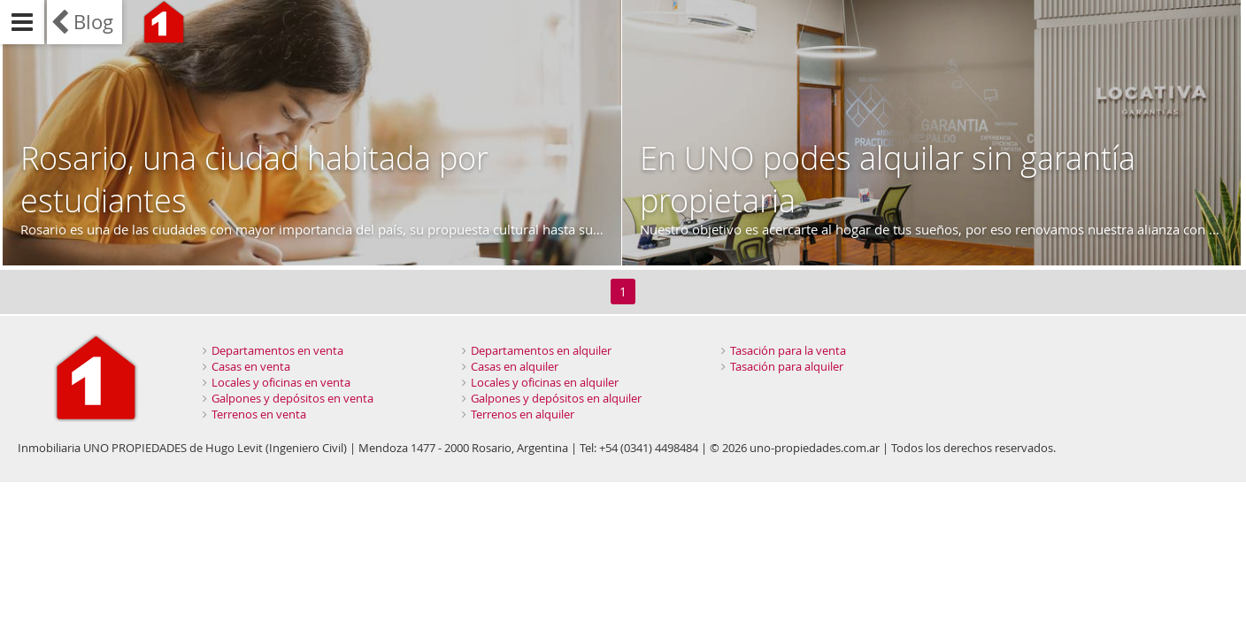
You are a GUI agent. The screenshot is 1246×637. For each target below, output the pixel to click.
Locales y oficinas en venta (281, 382)
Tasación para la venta (788, 350)
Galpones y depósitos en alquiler (556, 398)
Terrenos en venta (259, 414)
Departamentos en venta (277, 350)
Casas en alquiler (514, 366)
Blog (93, 22)
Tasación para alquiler (786, 366)
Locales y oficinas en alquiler (545, 382)
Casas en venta (251, 366)
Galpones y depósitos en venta (292, 398)
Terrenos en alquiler (522, 414)
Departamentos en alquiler (541, 350)
